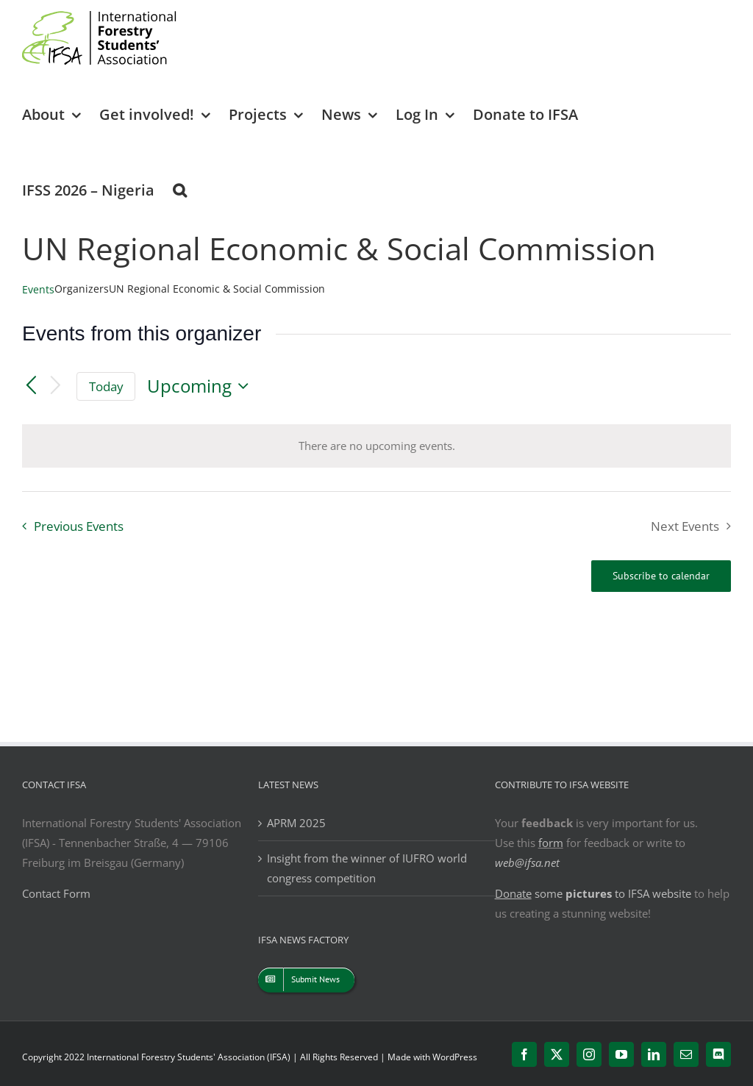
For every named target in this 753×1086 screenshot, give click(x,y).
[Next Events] (56, 386)
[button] (180, 189)
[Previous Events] (31, 386)
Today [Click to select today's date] (106, 386)
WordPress (454, 1057)
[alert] (377, 446)
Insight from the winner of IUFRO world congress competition (367, 868)
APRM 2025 (296, 822)
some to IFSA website (593, 893)
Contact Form (56, 893)
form (550, 842)
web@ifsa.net (527, 862)
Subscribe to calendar (661, 576)
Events (38, 289)
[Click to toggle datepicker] (201, 386)
